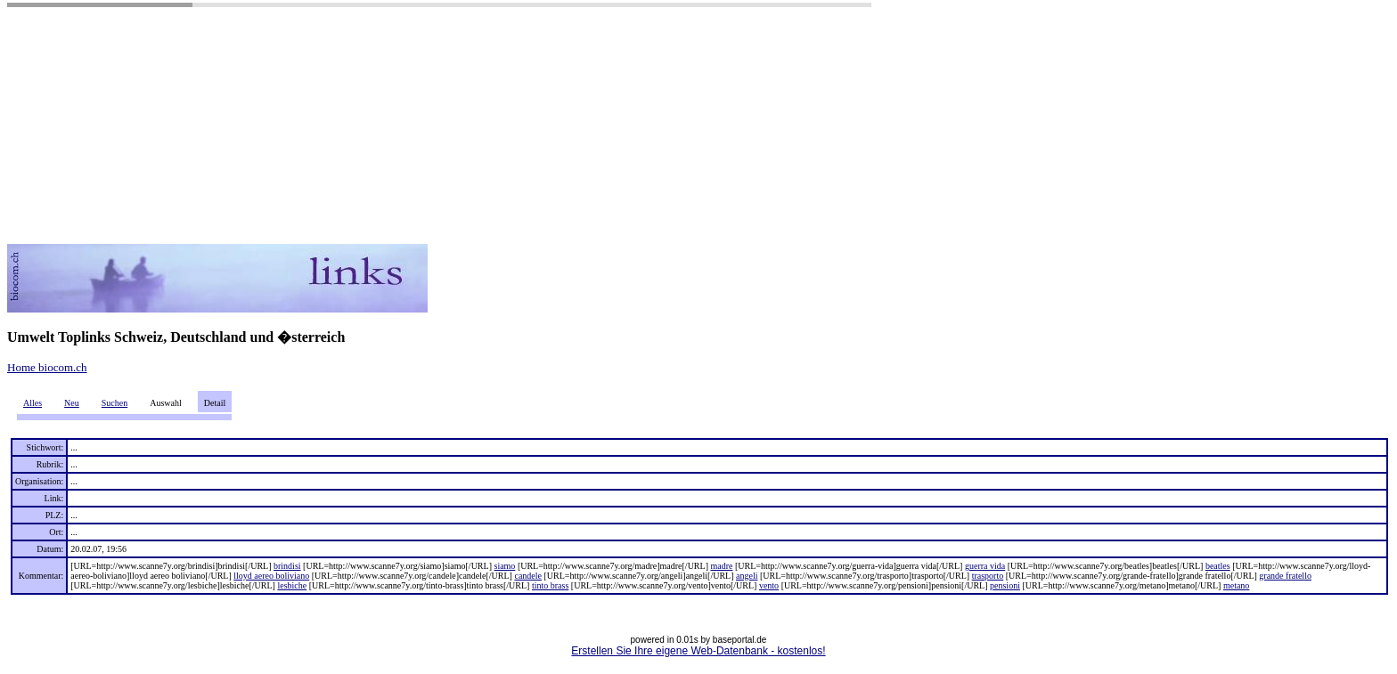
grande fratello (1285, 576)
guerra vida (985, 566)
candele (528, 576)
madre (721, 566)
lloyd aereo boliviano (271, 576)
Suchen (114, 403)
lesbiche (291, 585)
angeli (746, 576)
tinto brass (550, 585)
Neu (71, 403)
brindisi (287, 566)
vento (769, 585)
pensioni (1005, 585)
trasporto (988, 576)
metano (1236, 585)
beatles (1217, 566)
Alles (32, 403)
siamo (504, 566)
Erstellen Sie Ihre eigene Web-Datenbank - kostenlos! (698, 651)
